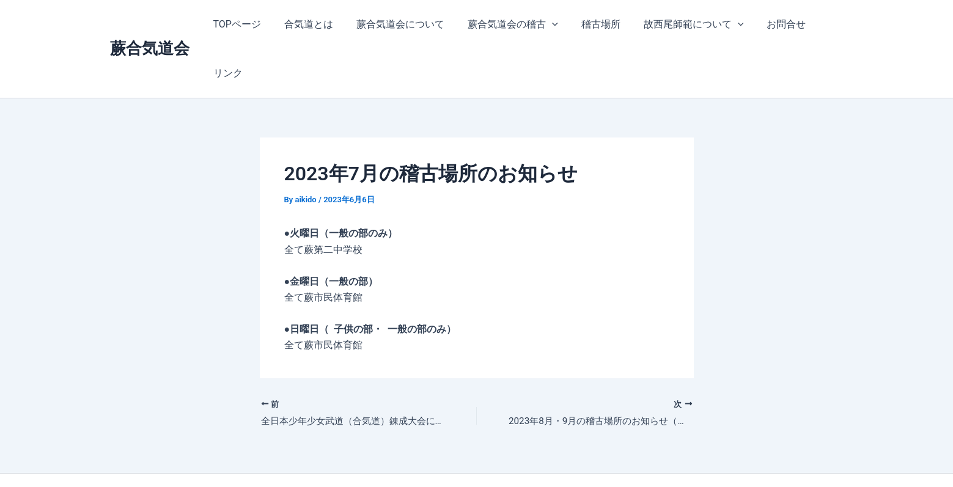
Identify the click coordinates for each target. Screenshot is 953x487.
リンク (819, 24)
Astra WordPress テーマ (570, 456)
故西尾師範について (676, 24)
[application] (541, 24)
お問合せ (765, 24)
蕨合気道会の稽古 (502, 24)
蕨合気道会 (149, 24)
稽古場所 (586, 24)
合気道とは (305, 24)
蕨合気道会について (394, 24)
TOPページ (238, 24)
